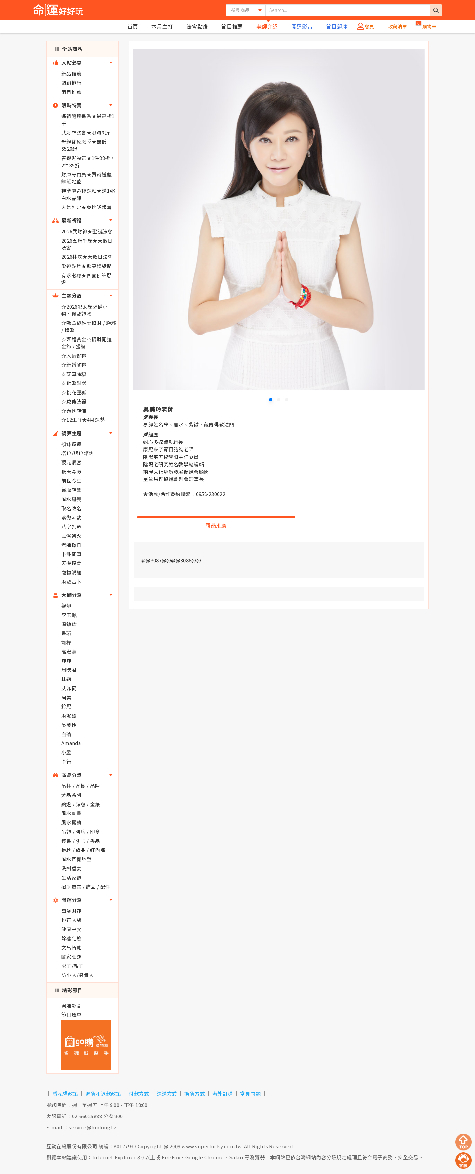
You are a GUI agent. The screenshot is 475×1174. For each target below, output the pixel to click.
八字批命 (71, 526)
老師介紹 (267, 26)
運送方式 (167, 1093)
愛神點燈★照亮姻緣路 (86, 265)
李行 (66, 761)
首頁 (132, 26)
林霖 (66, 678)
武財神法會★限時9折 (85, 132)
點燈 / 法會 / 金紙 (80, 804)
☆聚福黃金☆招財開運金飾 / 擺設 (86, 343)
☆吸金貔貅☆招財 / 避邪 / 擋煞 (88, 326)
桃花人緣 (71, 919)
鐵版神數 (71, 489)
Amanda (71, 742)
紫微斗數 (71, 517)
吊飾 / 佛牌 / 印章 (80, 831)
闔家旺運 (71, 956)
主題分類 (67, 295)
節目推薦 (232, 26)
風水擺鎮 (71, 822)
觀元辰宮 (71, 462)
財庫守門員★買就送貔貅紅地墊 (86, 178)
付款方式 (139, 1093)
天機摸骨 (71, 562)
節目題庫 (337, 26)
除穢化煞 (71, 938)
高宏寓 (69, 651)
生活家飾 (71, 877)
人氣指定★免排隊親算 (86, 207)
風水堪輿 (71, 498)
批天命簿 (71, 471)
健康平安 (71, 929)
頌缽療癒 (71, 443)
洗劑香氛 (71, 868)
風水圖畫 (71, 813)
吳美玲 (69, 724)
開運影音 (302, 26)
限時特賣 (67, 105)
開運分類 (67, 899)
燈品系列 (71, 794)
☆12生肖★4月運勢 (83, 419)
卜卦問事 (71, 553)
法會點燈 (197, 26)
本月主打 (162, 26)
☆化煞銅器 (74, 382)
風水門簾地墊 (76, 858)
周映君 (69, 669)
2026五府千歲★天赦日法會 (87, 244)
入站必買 (67, 62)
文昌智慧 (71, 947)
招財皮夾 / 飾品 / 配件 (85, 886)
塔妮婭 (69, 715)
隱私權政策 (65, 1093)
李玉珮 (69, 614)
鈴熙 (66, 706)
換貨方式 (194, 1093)
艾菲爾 (69, 688)
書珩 (66, 632)
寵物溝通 (71, 572)
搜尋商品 (240, 10)
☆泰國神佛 (74, 410)
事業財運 (71, 910)
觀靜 (66, 605)
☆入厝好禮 (74, 355)
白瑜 (66, 734)
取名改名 (71, 508)
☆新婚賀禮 (74, 364)
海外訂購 (222, 1093)
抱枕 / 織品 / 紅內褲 (83, 849)
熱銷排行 (71, 82)
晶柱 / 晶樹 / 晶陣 (80, 785)
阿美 (66, 697)
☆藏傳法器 (74, 401)
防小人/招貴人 (77, 974)
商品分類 (67, 775)
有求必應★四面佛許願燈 (86, 279)
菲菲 (66, 660)
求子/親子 (72, 965)
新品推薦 (71, 73)
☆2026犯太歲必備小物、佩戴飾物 (84, 310)
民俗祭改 (71, 535)
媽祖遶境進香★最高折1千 (87, 119)
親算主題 (67, 433)
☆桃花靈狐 (74, 392)
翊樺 (66, 642)
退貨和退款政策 (103, 1093)
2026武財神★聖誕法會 (87, 231)
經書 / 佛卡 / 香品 (80, 840)
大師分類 (67, 594)
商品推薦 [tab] (216, 525)
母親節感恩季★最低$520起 (84, 145)
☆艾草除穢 (74, 373)
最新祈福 (67, 220)
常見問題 (250, 1093)
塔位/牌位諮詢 (77, 452)
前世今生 (71, 480)
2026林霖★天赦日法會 (87, 256)
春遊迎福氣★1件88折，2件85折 (88, 161)
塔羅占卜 (71, 581)
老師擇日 (71, 544)
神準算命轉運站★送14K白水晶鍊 (88, 194)
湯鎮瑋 (69, 624)
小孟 (66, 752)
